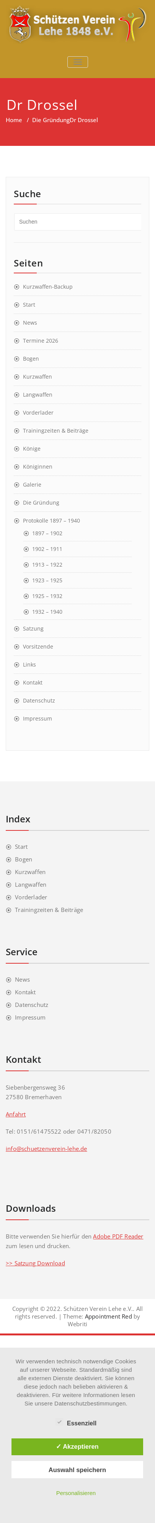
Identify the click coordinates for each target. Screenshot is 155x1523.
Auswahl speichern (77, 1469)
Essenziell (75, 1422)
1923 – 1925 (47, 580)
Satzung (33, 628)
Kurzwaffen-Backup (48, 286)
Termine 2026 (40, 340)
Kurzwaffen (37, 376)
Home (14, 120)
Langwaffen (37, 394)
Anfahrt (16, 1114)
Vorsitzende (38, 646)
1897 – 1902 (47, 533)
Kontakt (32, 682)
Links (29, 664)
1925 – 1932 (47, 596)
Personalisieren (76, 1493)
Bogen (31, 358)
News (30, 322)
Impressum (37, 718)
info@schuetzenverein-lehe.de (46, 1148)
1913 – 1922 (47, 564)
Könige (32, 448)
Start (29, 304)
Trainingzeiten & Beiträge (55, 430)
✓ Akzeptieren (77, 1446)
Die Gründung (51, 120)
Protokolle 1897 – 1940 (51, 520)
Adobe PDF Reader (118, 1236)
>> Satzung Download (35, 1263)
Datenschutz (39, 700)
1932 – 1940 (47, 611)
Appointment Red (107, 1316)
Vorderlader (38, 412)
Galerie (32, 484)
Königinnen (37, 466)
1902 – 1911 (47, 548)
